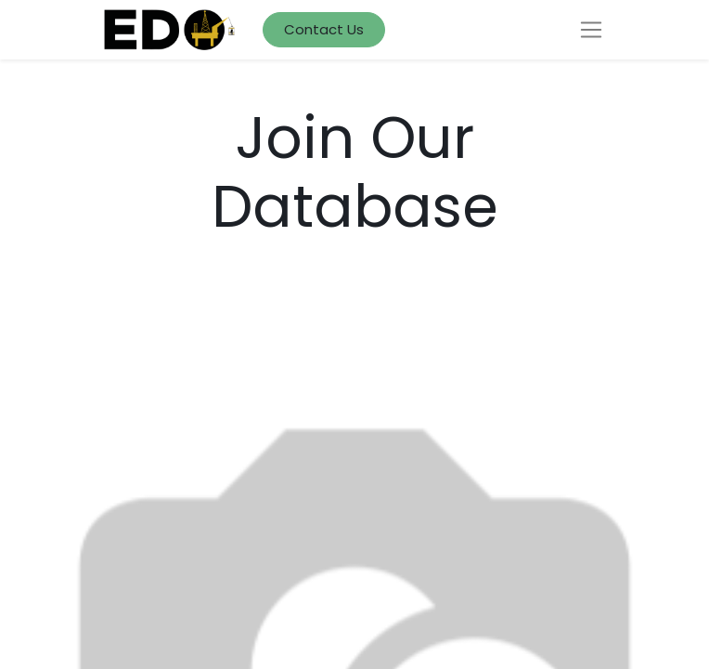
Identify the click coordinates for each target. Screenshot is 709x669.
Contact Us (324, 29)
